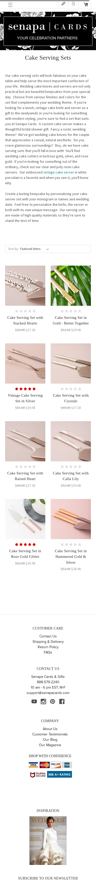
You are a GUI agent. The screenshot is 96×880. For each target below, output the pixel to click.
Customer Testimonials (50, 734)
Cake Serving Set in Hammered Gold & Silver (71, 556)
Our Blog (50, 740)
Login (73, 3)
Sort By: (13, 249)
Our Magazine (50, 745)
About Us (50, 729)
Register (63, 3)
